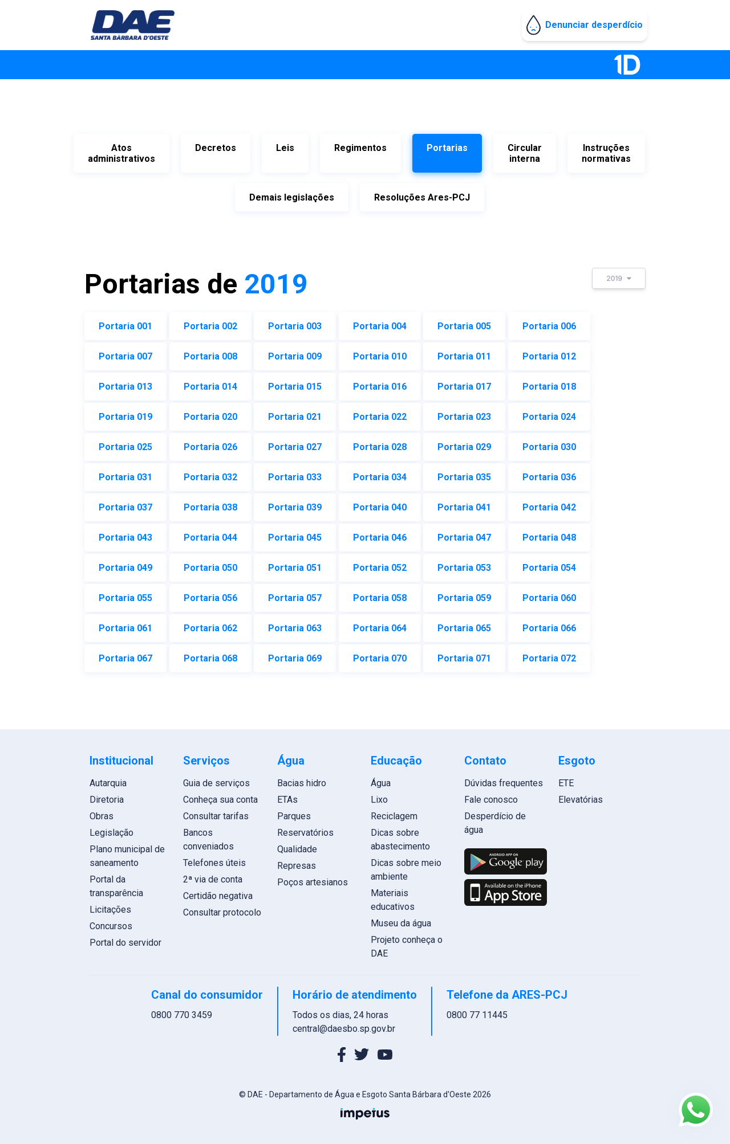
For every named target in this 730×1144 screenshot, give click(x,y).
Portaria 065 (464, 624)
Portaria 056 (210, 594)
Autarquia (114, 779)
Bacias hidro (303, 779)
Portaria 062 (210, 624)
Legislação (118, 829)
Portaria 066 (549, 624)
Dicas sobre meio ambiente (406, 866)
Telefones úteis (219, 859)
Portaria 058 (380, 594)
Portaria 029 (464, 443)
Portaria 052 (380, 564)
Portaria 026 (210, 443)
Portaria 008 (210, 353)
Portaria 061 (125, 624)
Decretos (215, 147)
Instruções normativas (606, 153)
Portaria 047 (464, 534)
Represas (298, 862)
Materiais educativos (393, 896)
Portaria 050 (210, 564)
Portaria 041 (464, 504)
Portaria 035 (464, 473)
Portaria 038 (210, 504)
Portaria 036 (549, 473)
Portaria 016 (380, 383)
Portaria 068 (210, 654)
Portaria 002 (210, 322)
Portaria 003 (295, 322)
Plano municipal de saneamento (133, 852)
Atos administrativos (121, 153)
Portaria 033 (295, 473)
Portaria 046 (380, 534)
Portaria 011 (464, 353)
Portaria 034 (380, 473)
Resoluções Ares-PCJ (422, 195)
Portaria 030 (549, 443)
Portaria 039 (295, 504)
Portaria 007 (125, 353)
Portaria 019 (125, 413)
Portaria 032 (210, 473)
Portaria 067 (125, 654)
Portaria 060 (549, 594)
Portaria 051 (295, 564)
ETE (561, 779)
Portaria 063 (295, 624)
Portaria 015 (295, 383)
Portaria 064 (380, 624)
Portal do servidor (132, 939)
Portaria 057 (295, 594)
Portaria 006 (549, 322)
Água (381, 779)
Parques (296, 812)
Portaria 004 (380, 322)
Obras (108, 812)
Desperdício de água (493, 819)
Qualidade (299, 845)
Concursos (117, 922)
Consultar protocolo (227, 909)
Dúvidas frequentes (502, 779)
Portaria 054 (549, 564)
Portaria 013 (125, 383)
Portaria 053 (464, 564)
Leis (285, 147)
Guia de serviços (221, 779)
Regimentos (360, 147)
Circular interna (525, 153)
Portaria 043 (125, 534)
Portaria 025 (125, 443)
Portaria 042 (549, 504)
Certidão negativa (222, 892)
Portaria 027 (295, 443)
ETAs (289, 796)
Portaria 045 (295, 534)
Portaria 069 (295, 654)
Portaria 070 (380, 654)
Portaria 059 (464, 594)
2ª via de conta (217, 876)
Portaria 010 (380, 353)
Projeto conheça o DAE (407, 943)
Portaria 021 (295, 413)
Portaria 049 (125, 564)
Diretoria (113, 796)
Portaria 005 (464, 322)
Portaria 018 (549, 383)
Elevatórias (576, 796)
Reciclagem (394, 812)
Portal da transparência (122, 883)
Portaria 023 (464, 413)
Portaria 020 (210, 413)
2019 (618, 275)
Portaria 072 (549, 654)
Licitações (116, 906)
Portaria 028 (380, 443)
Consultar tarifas (220, 812)
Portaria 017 (464, 383)
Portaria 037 (125, 504)
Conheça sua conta (225, 796)
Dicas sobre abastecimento (400, 836)
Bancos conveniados (213, 836)
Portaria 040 (380, 504)
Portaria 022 (380, 413)
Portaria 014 (210, 383)
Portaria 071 (464, 654)
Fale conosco (489, 796)
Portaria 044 (210, 534)
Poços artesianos (314, 878)
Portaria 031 (125, 473)
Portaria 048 (549, 534)
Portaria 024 (549, 413)
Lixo (379, 796)
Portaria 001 (125, 322)
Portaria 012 (549, 353)
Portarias (447, 147)
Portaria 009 (295, 353)
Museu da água (401, 919)
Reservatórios (307, 829)
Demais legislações (291, 195)
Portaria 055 (125, 594)
